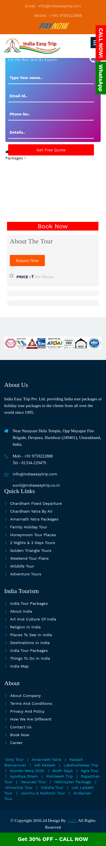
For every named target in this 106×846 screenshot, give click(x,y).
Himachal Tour (19, 787)
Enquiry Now (27, 260)
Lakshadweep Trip (81, 765)
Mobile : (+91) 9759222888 (58, 15)
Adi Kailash (44, 765)
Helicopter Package (72, 782)
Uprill (72, 820)
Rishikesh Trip (59, 776)
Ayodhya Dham (24, 776)
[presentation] (52, 172)
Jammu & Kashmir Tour (43, 793)
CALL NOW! (101, 43)
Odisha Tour (52, 787)
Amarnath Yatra (46, 759)
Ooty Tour (14, 759)
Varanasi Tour (33, 782)
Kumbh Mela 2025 (27, 770)
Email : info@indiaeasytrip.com (53, 6)
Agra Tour (90, 770)
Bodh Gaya (62, 770)
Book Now (53, 226)
